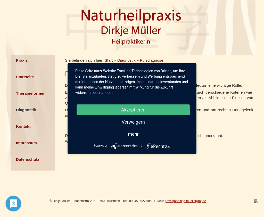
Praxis (22, 60)
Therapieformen (31, 93)
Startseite (25, 77)
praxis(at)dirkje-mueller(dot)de (185, 201)
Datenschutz (27, 159)
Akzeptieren (133, 109)
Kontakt (23, 126)
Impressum (26, 143)
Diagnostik (26, 110)
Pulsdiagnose (151, 60)
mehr (133, 133)
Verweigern (133, 121)
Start (109, 60)
